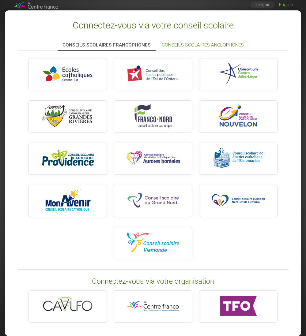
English (286, 4)
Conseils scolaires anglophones (203, 45)
